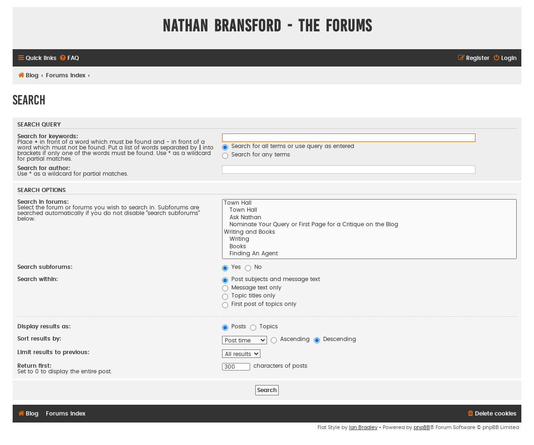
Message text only (252, 287)
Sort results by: (39, 338)
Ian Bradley (363, 427)
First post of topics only (259, 304)
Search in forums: (43, 202)
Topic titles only (248, 295)
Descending (335, 339)
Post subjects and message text (271, 279)
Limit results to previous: (53, 352)
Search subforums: (45, 267)
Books (369, 247)
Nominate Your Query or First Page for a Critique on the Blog (369, 225)
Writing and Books (369, 233)
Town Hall (369, 204)
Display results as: (44, 326)
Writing (369, 240)
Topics (264, 326)
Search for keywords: (47, 136)
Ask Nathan (369, 218)
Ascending (290, 339)
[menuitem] (69, 58)
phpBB (422, 427)
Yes (231, 267)
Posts (234, 326)
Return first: (34, 366)
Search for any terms (256, 154)
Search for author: (43, 168)
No (253, 267)
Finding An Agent (369, 254)
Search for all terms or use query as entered (288, 146)
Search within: (37, 279)
